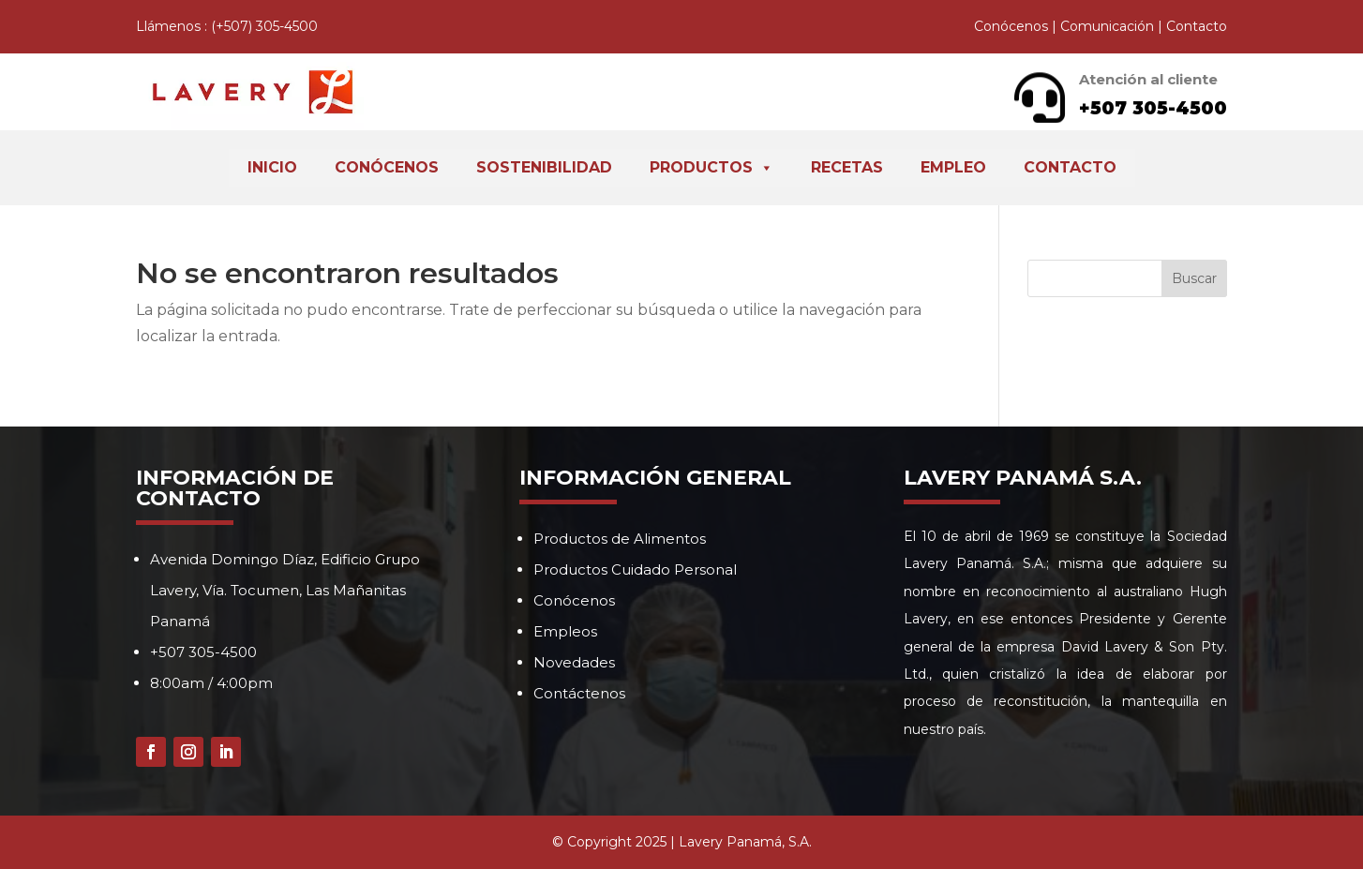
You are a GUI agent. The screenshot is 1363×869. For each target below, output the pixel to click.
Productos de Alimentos (619, 538)
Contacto (1196, 26)
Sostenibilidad (544, 167)
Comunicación (1107, 26)
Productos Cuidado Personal (635, 569)
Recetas (847, 167)
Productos (711, 168)
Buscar (1194, 278)
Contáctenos (579, 693)
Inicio (272, 167)
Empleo (953, 167)
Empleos (565, 631)
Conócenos (1011, 26)
